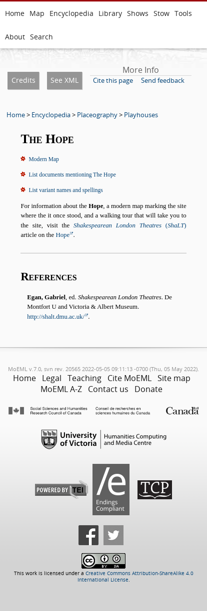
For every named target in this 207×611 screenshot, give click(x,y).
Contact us (108, 389)
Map (37, 13)
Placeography (97, 114)
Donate (148, 389)
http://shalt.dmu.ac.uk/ (55, 316)
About (15, 36)
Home (14, 13)
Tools (183, 13)
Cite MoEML (130, 378)
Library (110, 13)
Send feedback (162, 80)
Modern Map (43, 159)
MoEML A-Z (61, 389)
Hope (63, 234)
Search (41, 36)
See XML (64, 80)
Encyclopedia (72, 13)
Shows (137, 13)
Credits (24, 80)
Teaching (85, 378)
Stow (162, 13)
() (130, 225)
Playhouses (141, 114)
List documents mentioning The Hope (72, 175)
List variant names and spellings (65, 190)
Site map (174, 378)
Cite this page (113, 80)
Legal (52, 378)
